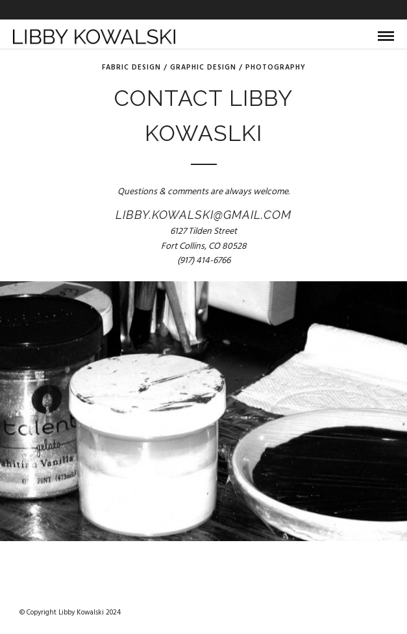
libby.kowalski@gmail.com (203, 215)
